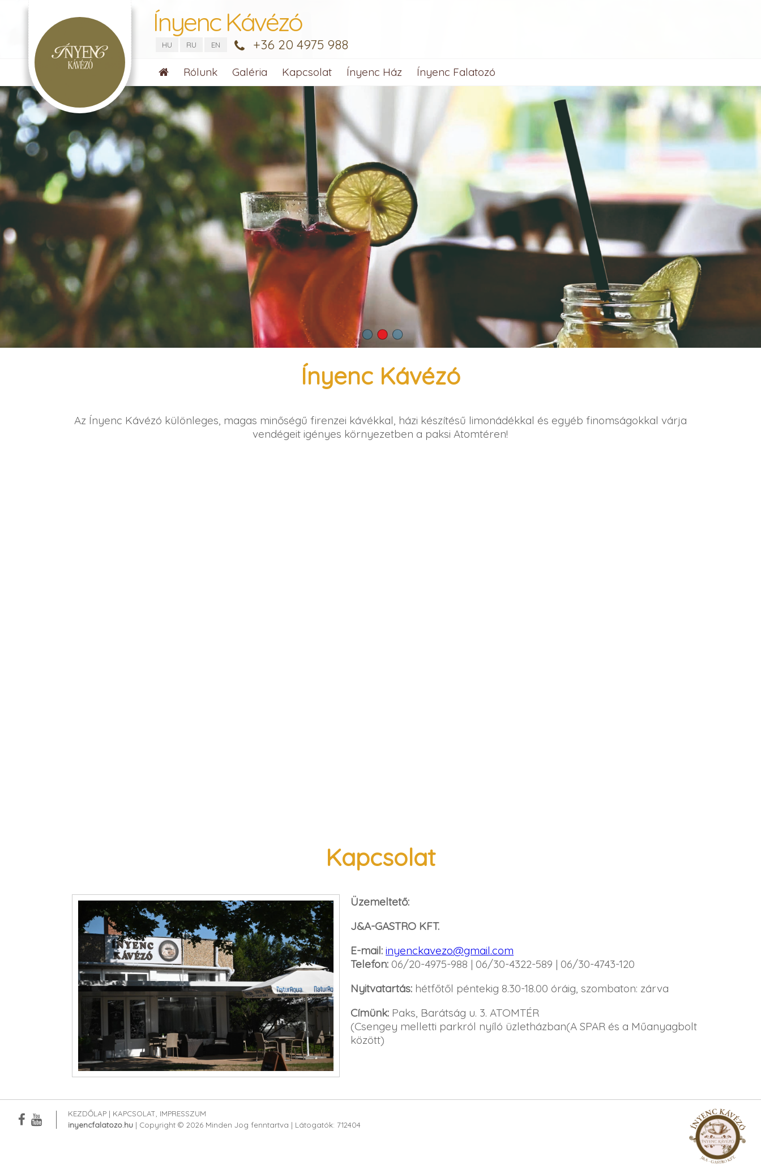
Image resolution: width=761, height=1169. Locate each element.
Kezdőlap (87, 1113)
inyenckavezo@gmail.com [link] (450, 950)
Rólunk (200, 72)
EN (215, 44)
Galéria (249, 72)
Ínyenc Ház (374, 72)
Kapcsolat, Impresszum (159, 1113)
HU (167, 44)
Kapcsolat (307, 72)
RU (191, 44)
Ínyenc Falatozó (456, 72)
